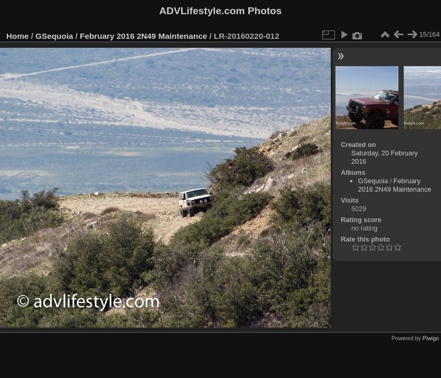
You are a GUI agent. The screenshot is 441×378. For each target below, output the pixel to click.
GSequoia (55, 36)
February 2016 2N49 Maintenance (143, 36)
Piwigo (431, 338)
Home (17, 36)
